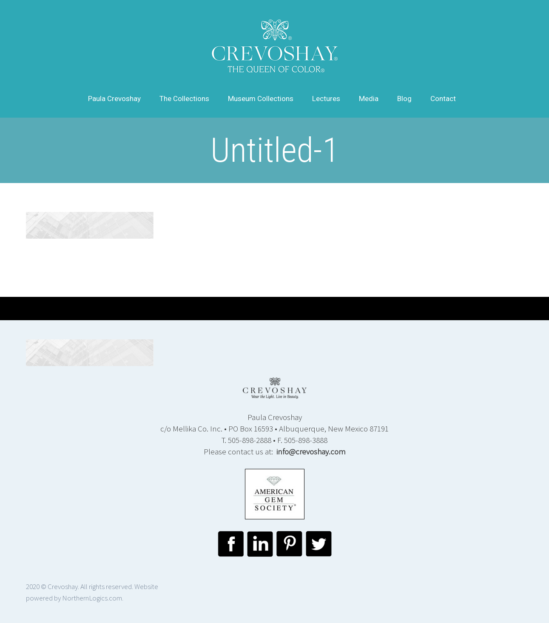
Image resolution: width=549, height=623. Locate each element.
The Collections (184, 98)
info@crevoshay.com (311, 451)
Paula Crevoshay (114, 98)
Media (368, 98)
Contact (443, 98)
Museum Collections (260, 98)
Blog (404, 98)
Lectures (326, 98)
